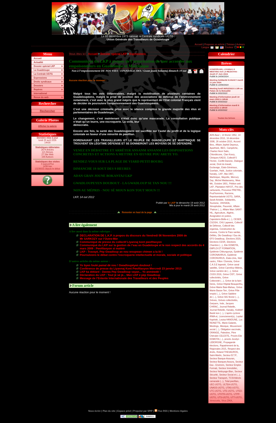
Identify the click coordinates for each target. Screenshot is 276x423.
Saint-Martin (215, 355)
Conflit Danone (225, 161)
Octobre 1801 (220, 183)
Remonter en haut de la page (137, 212)
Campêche (232, 148)
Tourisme (214, 203)
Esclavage (215, 167)
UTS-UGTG (223, 397)
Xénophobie (215, 206)
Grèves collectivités (227, 300)
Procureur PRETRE (231, 190)
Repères (38, 89)
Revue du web (41, 97)
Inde (222, 303)
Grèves (213, 300)
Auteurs (240, 44)
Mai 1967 (228, 174)
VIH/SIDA (225, 203)
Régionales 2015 (218, 349)
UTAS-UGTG (232, 388)
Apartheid (214, 148)
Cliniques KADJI (218, 158)
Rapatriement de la (229, 345)
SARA (237, 196)
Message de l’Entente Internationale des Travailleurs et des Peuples (124, 278)
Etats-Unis (231, 258)
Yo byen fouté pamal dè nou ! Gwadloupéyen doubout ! (116, 265)
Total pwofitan (231, 381)
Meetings (214, 326)
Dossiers (38, 85)
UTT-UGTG (236, 397)
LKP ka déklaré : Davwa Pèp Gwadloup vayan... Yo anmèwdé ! (120, 271)
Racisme (229, 193)
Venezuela (215, 400)
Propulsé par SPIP (143, 411)
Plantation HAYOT (224, 187)
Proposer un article (214, 44)
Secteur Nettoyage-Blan (221, 371)
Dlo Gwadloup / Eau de (229, 235)
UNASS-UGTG (217, 388)
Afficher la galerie (47, 126)
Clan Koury (229, 154)
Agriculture (220, 213)
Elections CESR (217, 242)
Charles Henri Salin (219, 151)
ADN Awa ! (215, 135)
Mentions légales (179, 411)
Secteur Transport (218, 378)
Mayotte (225, 177)
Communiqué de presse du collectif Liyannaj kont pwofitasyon (121, 242)
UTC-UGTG (215, 391)
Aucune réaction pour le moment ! (87, 80)
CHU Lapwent (226, 222)
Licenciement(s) (227, 316)
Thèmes (230, 44)
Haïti (222, 171)
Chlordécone (216, 154)
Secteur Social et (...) (229, 375)
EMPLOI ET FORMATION (222, 248)
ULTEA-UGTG (230, 384)
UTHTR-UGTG (225, 394)
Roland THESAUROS (227, 352)
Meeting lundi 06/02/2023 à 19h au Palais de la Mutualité (226, 89)
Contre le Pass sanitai (229, 232)
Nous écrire (94, 411)
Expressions (40, 78)
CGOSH (214, 222)
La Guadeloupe (42, 70)
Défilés (213, 235)
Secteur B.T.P (230, 355)
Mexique (224, 326)
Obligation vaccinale (230, 329)
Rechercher (47, 110)
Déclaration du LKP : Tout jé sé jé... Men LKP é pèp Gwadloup (120, 275)
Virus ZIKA (226, 400)
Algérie (230, 213)
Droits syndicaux (42, 82)
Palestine (225, 332)
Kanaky (213, 174)
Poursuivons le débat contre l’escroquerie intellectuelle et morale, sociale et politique (136, 255)
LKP (220, 174)
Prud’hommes (216, 193)
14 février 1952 (229, 135)
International (40, 93)
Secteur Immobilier (228, 368)
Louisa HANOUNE (228, 319)
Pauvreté (227, 206)
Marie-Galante (229, 323)
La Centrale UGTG (43, 74)
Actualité (38, 62)
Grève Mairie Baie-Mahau (222, 287)
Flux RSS (161, 411)
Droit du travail (224, 164)
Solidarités (230, 200)
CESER (237, 219)
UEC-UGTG (215, 384)
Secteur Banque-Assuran (222, 358)
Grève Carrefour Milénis (230, 268)
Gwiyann (214, 303)
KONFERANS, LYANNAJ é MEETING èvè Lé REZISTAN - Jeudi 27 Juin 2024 (224, 71)
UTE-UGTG (228, 391)
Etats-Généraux (229, 167)
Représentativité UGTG (221, 196)
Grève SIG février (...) (228, 297)
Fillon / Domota (224, 261)
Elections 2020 (233, 239)
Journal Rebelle (227, 307)
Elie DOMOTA (231, 245)
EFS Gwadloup (217, 239)
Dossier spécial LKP (44, 66)
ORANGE (214, 332)
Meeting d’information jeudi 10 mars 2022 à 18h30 (225, 98)
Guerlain (214, 171)
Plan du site (109, 411)
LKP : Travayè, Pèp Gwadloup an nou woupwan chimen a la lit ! (121, 251)
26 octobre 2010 (224, 141)
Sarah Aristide (216, 200)
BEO (223, 148)
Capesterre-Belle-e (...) (221, 219)
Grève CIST (229, 274)
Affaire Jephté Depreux (227, 145)
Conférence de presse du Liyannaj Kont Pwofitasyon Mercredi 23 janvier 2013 (131, 268)
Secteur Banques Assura (222, 362)
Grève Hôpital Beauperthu (229, 284)
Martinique (215, 177)
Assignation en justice (220, 216)
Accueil (198, 44)
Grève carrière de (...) (220, 271)
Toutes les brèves (226, 118)
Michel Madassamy (224, 180)
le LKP (172, 202)
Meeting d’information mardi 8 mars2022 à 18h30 (224, 106)
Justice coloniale (234, 171)
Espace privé (124, 411)
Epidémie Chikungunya (221, 251)
